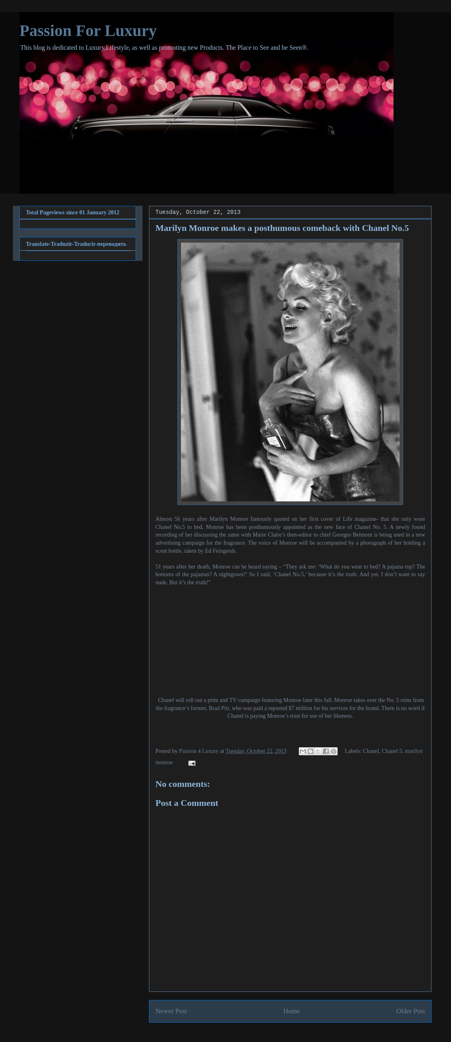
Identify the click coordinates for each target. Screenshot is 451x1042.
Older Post (410, 1011)
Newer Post (171, 1011)
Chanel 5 (392, 751)
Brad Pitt (219, 708)
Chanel (371, 751)
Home (291, 1011)
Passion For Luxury (88, 30)
